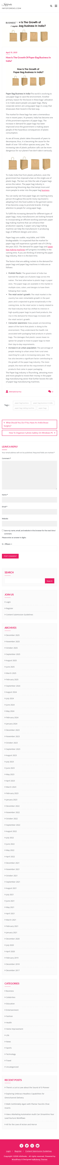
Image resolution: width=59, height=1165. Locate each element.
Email (4, 507)
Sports (9, 1048)
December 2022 (13, 806)
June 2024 (10, 705)
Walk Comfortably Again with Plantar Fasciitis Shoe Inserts (27, 1106)
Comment (6, 458)
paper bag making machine (24, 408)
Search (9, 572)
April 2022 (10, 856)
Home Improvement (14, 1029)
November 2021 (13, 869)
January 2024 (11, 723)
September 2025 (13, 654)
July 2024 (10, 698)
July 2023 (10, 761)
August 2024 (11, 692)
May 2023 (10, 774)
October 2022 (12, 818)
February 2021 (12, 926)
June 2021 (10, 901)
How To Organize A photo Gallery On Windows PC (31, 432)
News (8, 1041)
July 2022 (10, 837)
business (45, 190)
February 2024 (12, 717)
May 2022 (10, 850)
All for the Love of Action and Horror (21, 1124)
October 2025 (12, 648)
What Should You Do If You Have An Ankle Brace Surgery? (26, 424)
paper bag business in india (43, 403)
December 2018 (13, 964)
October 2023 (12, 743)
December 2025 (13, 635)
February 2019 (12, 958)
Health (9, 1022)
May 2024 (10, 711)
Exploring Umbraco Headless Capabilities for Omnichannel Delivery (24, 1095)
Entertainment (12, 1010)
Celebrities (10, 997)
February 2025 (12, 679)
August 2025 (11, 660)
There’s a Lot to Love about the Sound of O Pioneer (27, 1087)
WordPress (16, 1159)
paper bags (43, 408)
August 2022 (11, 831)
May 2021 (10, 907)
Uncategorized (12, 1067)
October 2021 (12, 875)
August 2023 (11, 755)
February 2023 (12, 793)
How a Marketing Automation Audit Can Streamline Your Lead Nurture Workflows (29, 1116)
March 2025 (11, 673)
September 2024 (13, 686)
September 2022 (13, 825)
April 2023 (10, 781)
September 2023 (13, 749)
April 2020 (10, 951)
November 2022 (13, 812)
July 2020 (10, 945)
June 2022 (10, 844)
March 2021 (11, 920)
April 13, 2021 (11, 52)
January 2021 (11, 932)
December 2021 (13, 863)
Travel (8, 1060)
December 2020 (13, 939)
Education (10, 1003)
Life (7, 1035)
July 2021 (10, 894)
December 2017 (13, 970)
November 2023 (13, 736)
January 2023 (11, 799)
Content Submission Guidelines (19, 614)
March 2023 (11, 787)
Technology (11, 1054)
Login (8, 602)
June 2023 (10, 768)
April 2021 (10, 913)
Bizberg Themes (40, 1159)
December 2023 (13, 730)
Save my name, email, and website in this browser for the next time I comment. (30, 532)
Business (10, 991)
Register (9, 608)
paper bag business (22, 403)
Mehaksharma (13, 391)
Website (5, 518)
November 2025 (13, 641)
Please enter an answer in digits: (14, 537)
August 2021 (11, 888)
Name (5, 495)
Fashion (9, 1016)
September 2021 (13, 882)
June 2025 (10, 667)
